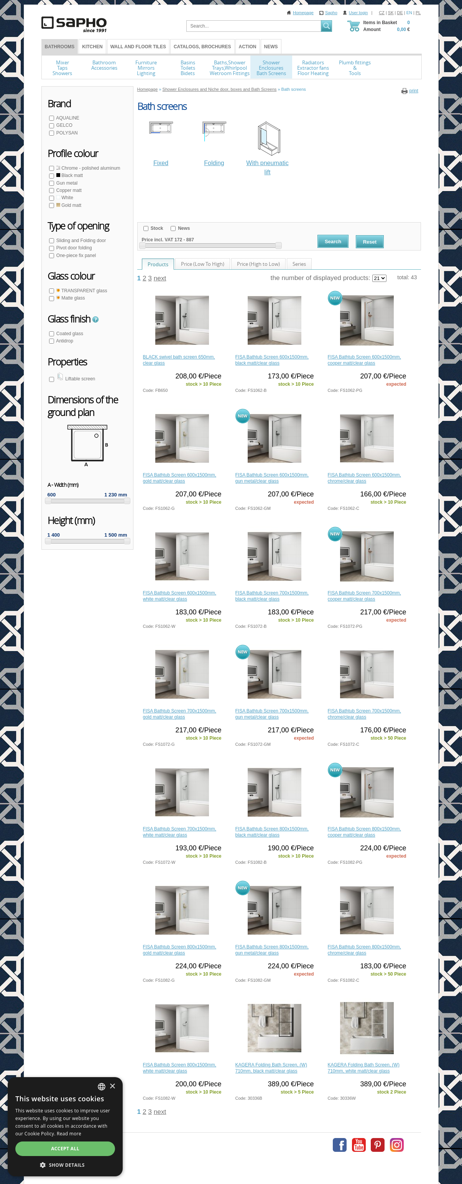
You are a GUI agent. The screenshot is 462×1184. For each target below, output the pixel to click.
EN (409, 12)
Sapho (331, 12)
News (271, 46)
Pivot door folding (73, 248)
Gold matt (68, 205)
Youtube (359, 1145)
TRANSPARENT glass (81, 290)
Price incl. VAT (157, 239)
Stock (156, 228)
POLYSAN (66, 133)
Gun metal (66, 183)
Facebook (340, 1145)
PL (418, 12)
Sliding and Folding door (80, 240)
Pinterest (378, 1145)
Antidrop (64, 341)
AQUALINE (67, 118)
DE (400, 12)
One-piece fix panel (75, 255)
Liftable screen (75, 379)
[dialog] (65, 1126)
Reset (370, 242)
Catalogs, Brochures (202, 46)
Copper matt (68, 190)
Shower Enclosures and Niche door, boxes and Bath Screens (220, 89)
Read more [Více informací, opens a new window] (69, 1133)
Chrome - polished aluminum (87, 168)
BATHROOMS (60, 46)
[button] (65, 1165)
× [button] (112, 1086)
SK (391, 12)
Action (247, 46)
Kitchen (92, 46)
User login (358, 12)
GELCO (63, 125)
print (413, 90)
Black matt (69, 175)
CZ (382, 12)
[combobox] (101, 1087)
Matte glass (70, 298)
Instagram (397, 1145)
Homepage (303, 12)
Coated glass (69, 333)
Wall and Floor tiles (138, 46)
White (64, 197)
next (160, 278)
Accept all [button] (65, 1148)
